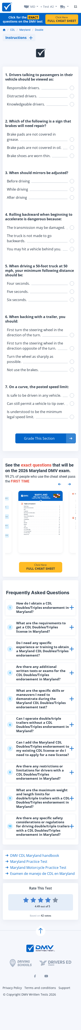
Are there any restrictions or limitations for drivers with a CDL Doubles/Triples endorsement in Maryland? (35, 772)
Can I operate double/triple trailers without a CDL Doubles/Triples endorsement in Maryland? (38, 724)
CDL (12, 29)
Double (39, 29)
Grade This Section (39, 438)
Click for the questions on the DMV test (23, 19)
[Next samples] (69, 484)
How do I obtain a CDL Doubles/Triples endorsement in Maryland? (38, 607)
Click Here (62, 19)
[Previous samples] (59, 484)
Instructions (19, 37)
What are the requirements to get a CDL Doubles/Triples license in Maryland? (36, 627)
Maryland (24, 29)
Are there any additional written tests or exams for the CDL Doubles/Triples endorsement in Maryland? (36, 672)
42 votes (46, 915)
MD (32, 7)
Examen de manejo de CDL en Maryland (40, 874)
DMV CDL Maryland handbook (32, 855)
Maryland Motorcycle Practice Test (35, 868)
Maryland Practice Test (26, 862)
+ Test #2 (47, 7)
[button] (45, 438)
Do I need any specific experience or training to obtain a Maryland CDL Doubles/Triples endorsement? (38, 649)
